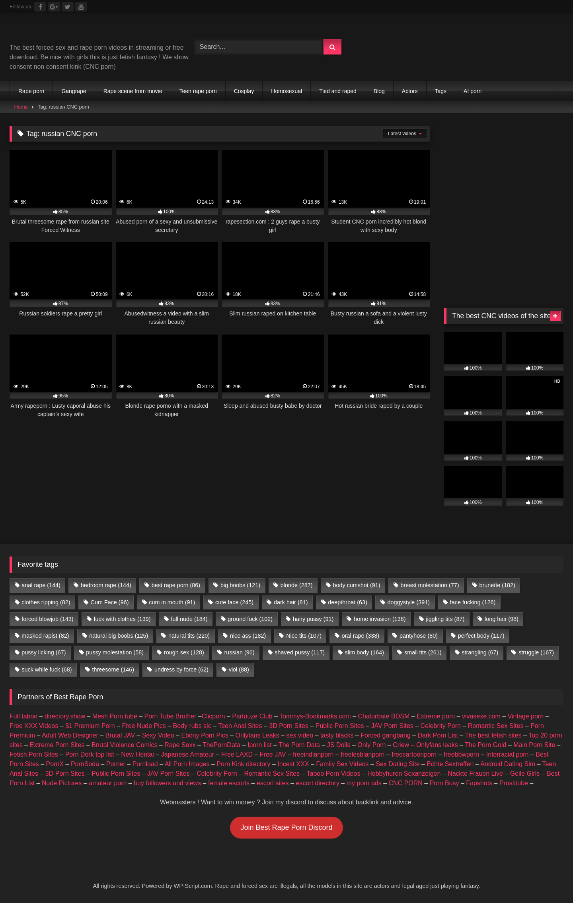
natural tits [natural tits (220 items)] (189, 635)
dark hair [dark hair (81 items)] (291, 602)
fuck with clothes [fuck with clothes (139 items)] (122, 619)
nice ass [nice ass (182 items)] (248, 635)
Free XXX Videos (34, 725)
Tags (441, 91)
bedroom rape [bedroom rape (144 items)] (106, 585)
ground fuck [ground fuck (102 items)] (250, 619)
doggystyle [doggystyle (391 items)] (409, 602)
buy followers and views (167, 783)
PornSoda (85, 764)
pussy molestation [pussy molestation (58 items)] (115, 652)
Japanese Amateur (187, 754)
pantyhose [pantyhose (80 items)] (419, 635)
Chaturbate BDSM (383, 716)
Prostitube (513, 783)
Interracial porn (507, 754)
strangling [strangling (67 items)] (480, 652)
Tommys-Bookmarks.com (315, 716)
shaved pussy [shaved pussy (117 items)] (300, 652)
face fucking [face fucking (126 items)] (472, 602)
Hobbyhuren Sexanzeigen (403, 773)
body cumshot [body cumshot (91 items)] (356, 585)
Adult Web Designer (70, 735)
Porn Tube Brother (170, 716)
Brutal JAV (120, 735)
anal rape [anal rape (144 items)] (40, 585)
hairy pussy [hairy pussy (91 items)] (313, 619)
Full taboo (23, 716)
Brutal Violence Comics (124, 744)
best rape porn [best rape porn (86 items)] (176, 585)
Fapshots (479, 783)
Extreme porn (436, 716)
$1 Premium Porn (90, 725)
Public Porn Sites (340, 725)
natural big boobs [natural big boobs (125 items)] (118, 635)
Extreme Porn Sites (57, 744)
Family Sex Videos (342, 764)
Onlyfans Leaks (257, 735)
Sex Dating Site (397, 764)
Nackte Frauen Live (475, 773)
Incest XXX (293, 764)
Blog (379, 91)
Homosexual (286, 91)
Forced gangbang (385, 735)
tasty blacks (337, 735)
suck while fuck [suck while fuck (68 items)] (46, 669)
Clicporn (213, 716)
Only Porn (371, 744)
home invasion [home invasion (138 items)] (379, 619)
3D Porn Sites (288, 725)
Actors (410, 91)
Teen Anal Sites (240, 725)
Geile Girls (525, 773)
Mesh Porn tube (114, 716)
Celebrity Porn (441, 725)
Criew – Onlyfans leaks (425, 744)
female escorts (228, 783)
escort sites (273, 783)
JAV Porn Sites (392, 725)
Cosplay (244, 91)
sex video (300, 735)
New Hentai (137, 754)
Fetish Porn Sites (34, 754)
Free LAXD (237, 754)
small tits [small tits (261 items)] (423, 652)
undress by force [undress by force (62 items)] (181, 669)
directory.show (65, 716)
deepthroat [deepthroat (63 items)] (347, 602)
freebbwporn (461, 754)
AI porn (472, 91)
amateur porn (108, 783)
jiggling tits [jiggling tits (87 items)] (445, 619)
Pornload (145, 764)
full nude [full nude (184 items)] (189, 619)
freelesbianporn (362, 754)
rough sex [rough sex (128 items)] (184, 652)
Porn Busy (444, 783)
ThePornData (221, 744)
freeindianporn (313, 754)
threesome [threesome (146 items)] (113, 669)
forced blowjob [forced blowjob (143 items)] (47, 619)
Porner (115, 764)
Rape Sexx (179, 744)
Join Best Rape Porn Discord (286, 827)
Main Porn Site (534, 744)
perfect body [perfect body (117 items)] (481, 635)
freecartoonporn (414, 754)
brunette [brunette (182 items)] (497, 585)
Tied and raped (338, 91)
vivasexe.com (481, 716)
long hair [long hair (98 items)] (501, 619)
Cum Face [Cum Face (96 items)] (109, 602)
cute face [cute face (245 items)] (234, 602)
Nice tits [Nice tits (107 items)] (304, 635)
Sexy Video (158, 735)
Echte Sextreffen (450, 764)
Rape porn (31, 91)
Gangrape (73, 91)
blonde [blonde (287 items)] (297, 585)
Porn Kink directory (243, 764)
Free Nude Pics (144, 725)
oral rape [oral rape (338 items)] (360, 635)
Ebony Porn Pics (204, 735)
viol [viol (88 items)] (239, 669)
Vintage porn (526, 716)
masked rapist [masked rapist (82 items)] (45, 635)
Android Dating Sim (507, 764)
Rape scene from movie (132, 91)
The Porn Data (299, 744)
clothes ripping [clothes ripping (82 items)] (45, 602)
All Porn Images (187, 764)
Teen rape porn (198, 91)
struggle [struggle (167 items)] (536, 652)
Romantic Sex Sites (496, 725)
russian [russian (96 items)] (239, 652)
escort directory (317, 783)
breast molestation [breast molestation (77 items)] (429, 585)
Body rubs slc (192, 725)
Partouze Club (252, 716)
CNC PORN (406, 783)
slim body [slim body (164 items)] (364, 652)
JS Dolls (339, 744)
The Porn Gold (485, 744)
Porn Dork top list (89, 754)
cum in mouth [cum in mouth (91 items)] (172, 602)
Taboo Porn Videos (334, 773)
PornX (55, 764)
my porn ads (364, 783)
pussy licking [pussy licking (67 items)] (43, 652)
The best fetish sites (493, 735)
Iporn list (259, 744)
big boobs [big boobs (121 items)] (240, 585)
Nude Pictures (62, 783)
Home (21, 107)
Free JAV (273, 754)
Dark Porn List (438, 735)
